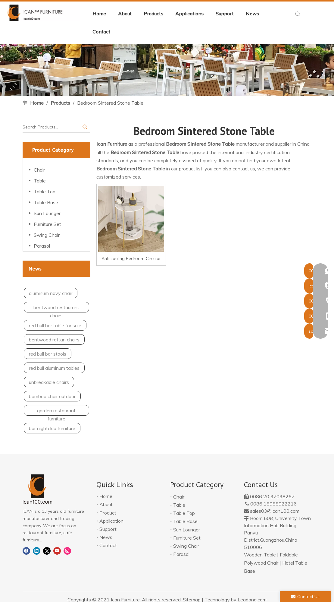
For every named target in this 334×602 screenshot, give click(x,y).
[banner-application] (167, 70)
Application (111, 521)
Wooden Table (260, 555)
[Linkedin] (36, 550)
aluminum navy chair (50, 293)
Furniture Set (47, 224)
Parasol (42, 246)
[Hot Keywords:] (297, 14)
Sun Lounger (47, 213)
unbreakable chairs (49, 382)
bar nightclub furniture (52, 428)
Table (40, 181)
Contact (108, 545)
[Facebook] (26, 550)
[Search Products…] (51, 127)
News (105, 537)
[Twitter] (47, 550)
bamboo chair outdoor (52, 396)
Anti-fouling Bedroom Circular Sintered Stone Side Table (131, 259)
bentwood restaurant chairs (56, 308)
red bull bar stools (47, 354)
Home (105, 496)
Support (108, 529)
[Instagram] (67, 550)
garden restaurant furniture (56, 411)
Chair (39, 170)
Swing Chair (47, 235)
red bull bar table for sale (55, 325)
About (106, 504)
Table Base (46, 202)
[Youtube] (57, 550)
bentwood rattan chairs (54, 340)
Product (107, 513)
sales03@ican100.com (274, 511)
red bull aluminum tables (54, 368)
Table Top (44, 192)
